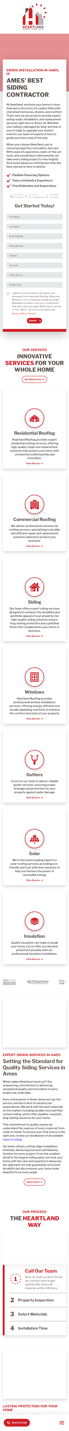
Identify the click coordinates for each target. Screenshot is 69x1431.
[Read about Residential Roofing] (34, 428)
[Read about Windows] (34, 685)
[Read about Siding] (34, 599)
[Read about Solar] (34, 846)
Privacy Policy (19, 313)
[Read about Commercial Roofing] (34, 512)
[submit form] (34, 320)
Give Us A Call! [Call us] (19, 1422)
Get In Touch (33, 1182)
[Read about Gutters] (34, 766)
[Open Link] (34, 379)
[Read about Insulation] (34, 927)
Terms (31, 313)
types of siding (12, 1139)
